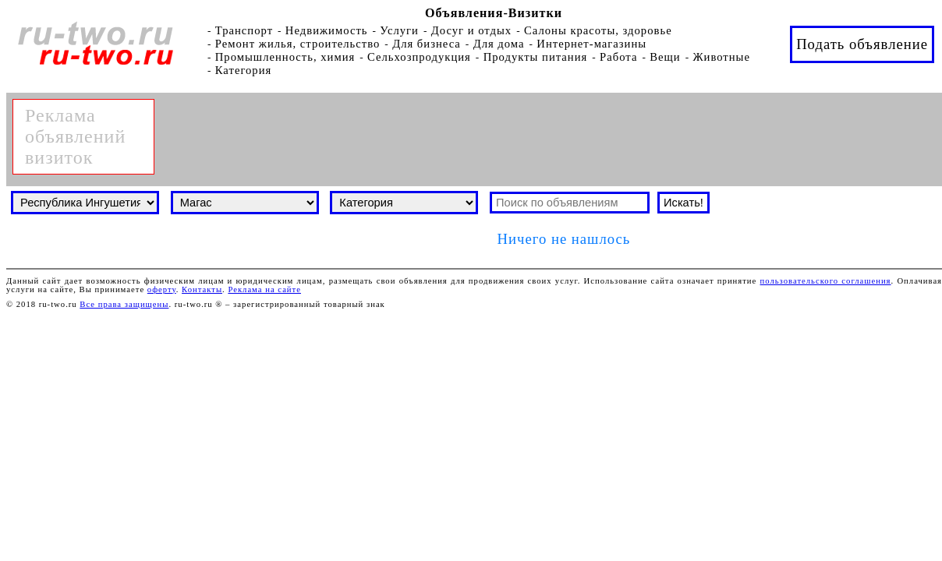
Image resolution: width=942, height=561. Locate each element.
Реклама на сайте (264, 289)
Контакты (202, 289)
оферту (161, 289)
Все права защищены (124, 304)
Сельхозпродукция (419, 57)
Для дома (499, 43)
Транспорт (244, 30)
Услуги (399, 30)
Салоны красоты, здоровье (598, 30)
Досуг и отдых (471, 30)
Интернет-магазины (591, 43)
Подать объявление (862, 44)
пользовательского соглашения (825, 281)
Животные (721, 57)
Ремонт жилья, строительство (298, 43)
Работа (618, 57)
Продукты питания (535, 57)
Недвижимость (326, 30)
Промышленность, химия (285, 57)
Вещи (665, 57)
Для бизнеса (426, 43)
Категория (243, 70)
